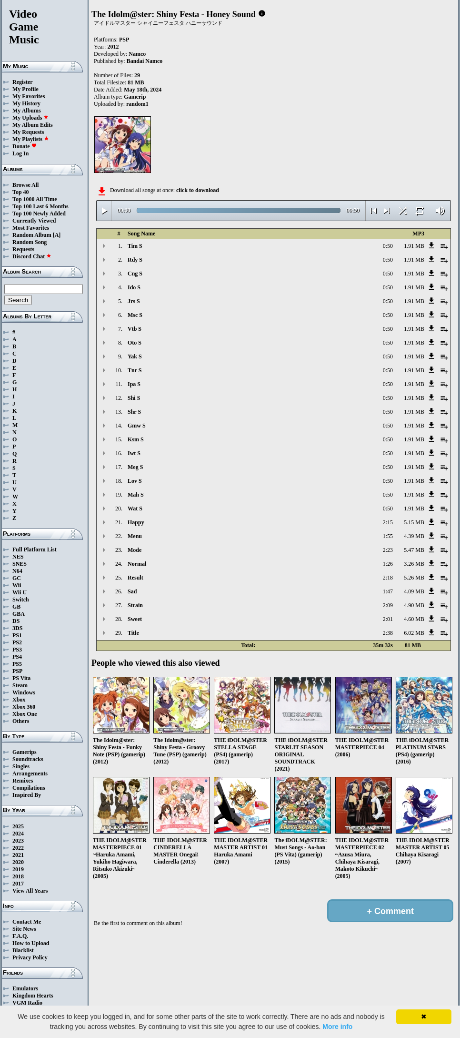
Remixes (22, 780)
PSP (17, 671)
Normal (137, 563)
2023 (18, 840)
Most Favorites (30, 227)
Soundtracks (27, 759)
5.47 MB (414, 550)
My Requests (28, 132)
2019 (18, 869)
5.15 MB (414, 522)
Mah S (136, 494)
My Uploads (30, 117)
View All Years (30, 890)
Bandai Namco (145, 61)
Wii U (19, 592)
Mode (134, 550)
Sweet (135, 619)
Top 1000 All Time (34, 199)
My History (26, 103)
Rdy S (135, 259)
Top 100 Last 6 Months (40, 206)
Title (133, 633)
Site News (24, 929)
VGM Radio (27, 1002)
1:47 (388, 591)
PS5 (17, 664)
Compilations (28, 787)
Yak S (135, 356)
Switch (20, 599)
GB (16, 606)
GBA (18, 614)
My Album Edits (32, 125)
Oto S (134, 342)
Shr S (134, 411)
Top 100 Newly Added (39, 213)
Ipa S (134, 384)
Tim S (135, 246)
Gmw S (137, 425)
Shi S (134, 398)
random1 (137, 104)
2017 (18, 883)
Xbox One (24, 714)
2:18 (388, 577)
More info (337, 1026)
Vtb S (134, 329)
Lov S (135, 481)
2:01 (388, 619)
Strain (135, 605)
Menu (135, 536)
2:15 (388, 522)
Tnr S (134, 370)
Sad (132, 591)
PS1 (17, 635)
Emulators (25, 988)
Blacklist (23, 950)
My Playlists (30, 139)
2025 (18, 826)
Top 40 (20, 192)
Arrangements (30, 773)
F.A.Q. (20, 936)
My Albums (26, 110)
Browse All (25, 185)
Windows (23, 692)
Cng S (135, 273)
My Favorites (28, 96)
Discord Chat (31, 256)
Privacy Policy (30, 957)
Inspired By (26, 795)
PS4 (17, 656)
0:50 (388, 246)
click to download (197, 190)
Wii (16, 585)
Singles (21, 766)
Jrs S (134, 301)
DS (16, 621)
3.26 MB (414, 563)
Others (20, 721)
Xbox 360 (23, 706)
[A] (57, 235)
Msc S (135, 315)
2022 (18, 848)
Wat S (135, 508)
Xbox (18, 699)
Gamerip (135, 96)
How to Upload (30, 943)
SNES (19, 563)
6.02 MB (414, 633)
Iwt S (134, 453)
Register (22, 82)
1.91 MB (414, 246)
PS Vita (21, 678)
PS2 (17, 642)
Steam (20, 685)
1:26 (388, 563)
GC (16, 578)
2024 (18, 833)
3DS (17, 628)
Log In (20, 153)
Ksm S (136, 439)
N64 (17, 571)
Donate (24, 146)
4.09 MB (414, 591)
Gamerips (24, 752)
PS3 (17, 649)
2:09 (388, 605)
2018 (18, 876)
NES (17, 556)
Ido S (134, 287)
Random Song (29, 242)
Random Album (31, 235)
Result (135, 577)
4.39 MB (414, 536)
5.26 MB (414, 577)
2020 (18, 862)
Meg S (135, 467)
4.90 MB (414, 605)
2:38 (388, 633)
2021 (18, 855)
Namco (137, 54)
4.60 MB (414, 619)
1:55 (388, 536)
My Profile (25, 89)
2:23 (388, 550)
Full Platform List (34, 549)
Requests (23, 249)
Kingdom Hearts (32, 995)
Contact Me (26, 921)
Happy (136, 522)
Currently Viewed (34, 220)
